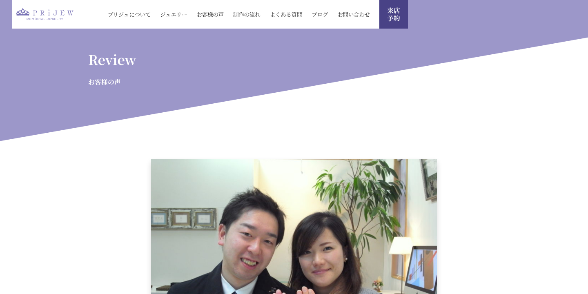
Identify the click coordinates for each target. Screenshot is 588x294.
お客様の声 (210, 14)
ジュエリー (173, 14)
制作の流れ (247, 14)
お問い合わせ (353, 14)
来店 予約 (393, 14)
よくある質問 (286, 14)
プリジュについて (129, 14)
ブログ (320, 14)
